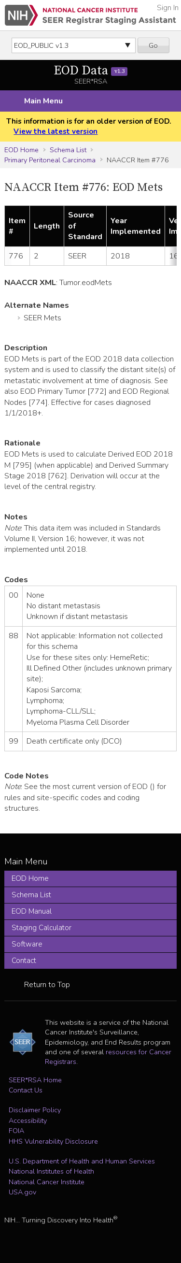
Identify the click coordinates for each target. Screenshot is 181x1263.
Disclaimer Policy (35, 1110)
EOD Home (21, 150)
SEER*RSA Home (35, 1080)
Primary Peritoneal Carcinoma (50, 160)
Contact (24, 960)
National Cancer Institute (46, 1182)
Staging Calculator (41, 928)
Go (153, 45)
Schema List (68, 150)
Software (27, 944)
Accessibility (28, 1120)
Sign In (168, 7)
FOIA (16, 1130)
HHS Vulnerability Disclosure (53, 1141)
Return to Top (47, 984)
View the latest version (55, 131)
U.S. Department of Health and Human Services (82, 1161)
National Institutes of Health (51, 1171)
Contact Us (25, 1090)
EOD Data (90, 71)
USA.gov (22, 1192)
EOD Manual (32, 911)
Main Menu (43, 101)
